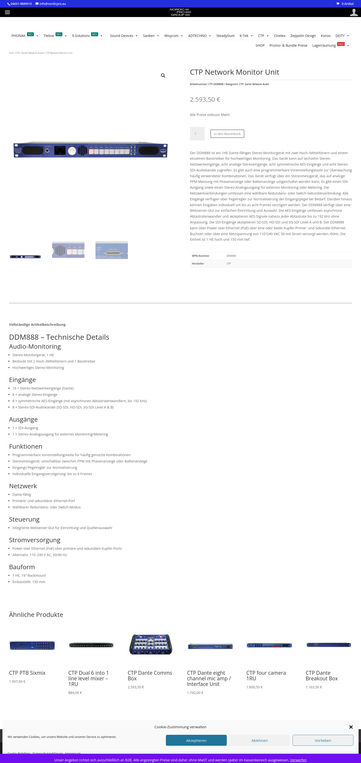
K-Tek (114, 36)
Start (11, 62)
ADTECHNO (160, 36)
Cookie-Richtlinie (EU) (147, 745)
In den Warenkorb (227, 143)
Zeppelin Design (57, 35)
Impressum (58, 745)
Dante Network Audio (33, 62)
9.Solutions (87, 45)
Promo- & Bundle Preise (317, 35)
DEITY (343, 45)
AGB (77, 745)
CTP (97, 36)
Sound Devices (237, 36)
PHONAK (25, 45)
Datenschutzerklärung (105, 745)
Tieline (55, 45)
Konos (35, 35)
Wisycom (186, 36)
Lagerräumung (274, 36)
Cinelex (81, 35)
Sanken (209, 36)
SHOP (345, 35)
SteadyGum (135, 35)
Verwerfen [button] (298, 760)
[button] (163, 85)
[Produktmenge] (197, 143)
